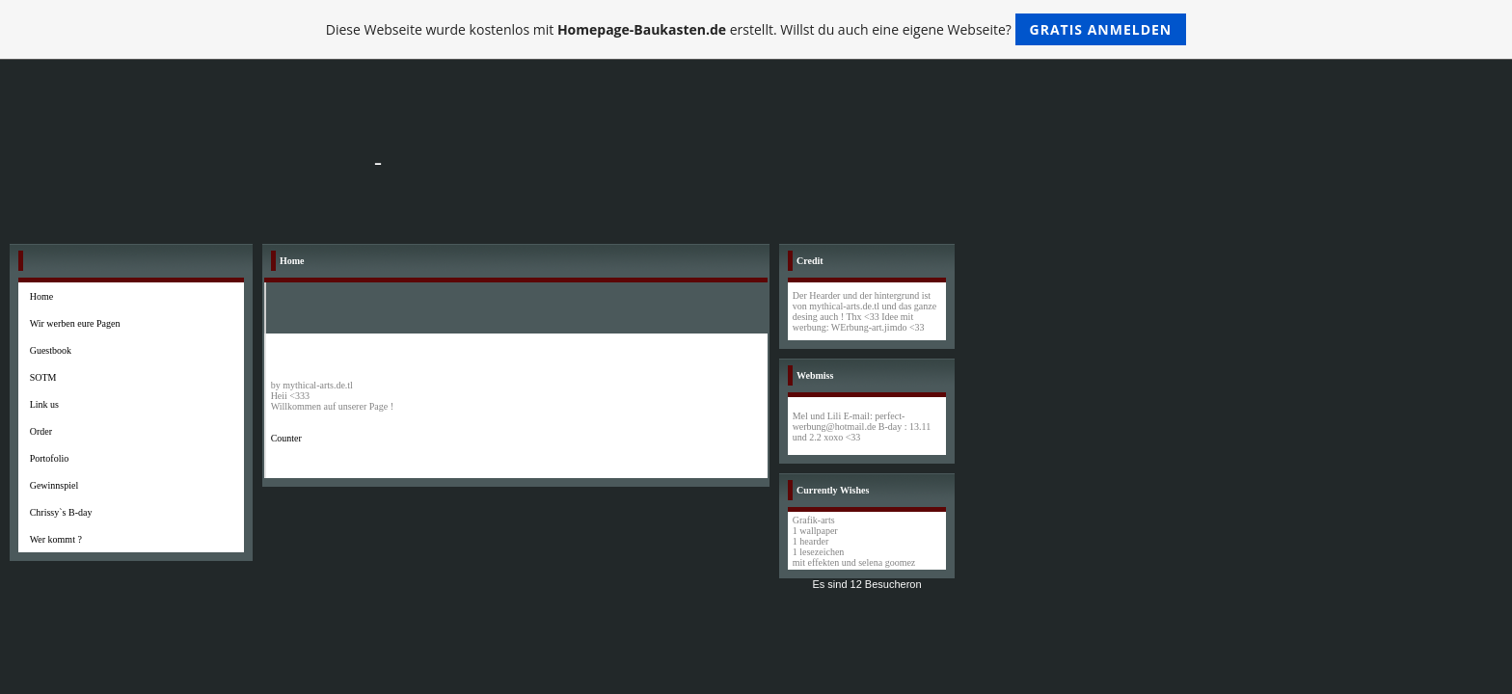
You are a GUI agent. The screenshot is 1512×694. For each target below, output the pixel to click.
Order (41, 431)
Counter (286, 438)
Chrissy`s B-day (61, 512)
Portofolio (49, 458)
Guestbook (50, 350)
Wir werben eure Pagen (75, 323)
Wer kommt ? (56, 539)
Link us (44, 404)
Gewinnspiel (54, 485)
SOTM (43, 377)
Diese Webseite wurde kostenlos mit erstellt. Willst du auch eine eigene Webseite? (756, 29)
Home (41, 296)
